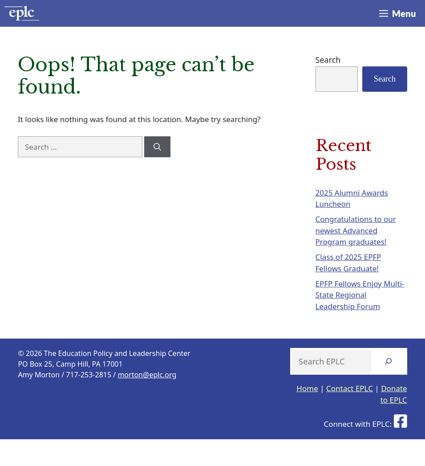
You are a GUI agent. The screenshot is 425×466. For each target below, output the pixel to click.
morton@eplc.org (146, 375)
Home (307, 388)
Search (328, 59)
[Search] (157, 147)
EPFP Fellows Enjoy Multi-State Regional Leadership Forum (360, 294)
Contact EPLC (349, 388)
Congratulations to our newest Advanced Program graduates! (356, 230)
